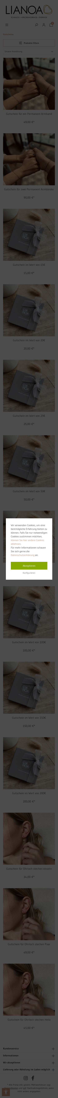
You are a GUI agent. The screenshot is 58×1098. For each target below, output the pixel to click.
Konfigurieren (29, 572)
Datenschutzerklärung (22, 555)
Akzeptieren (29, 565)
